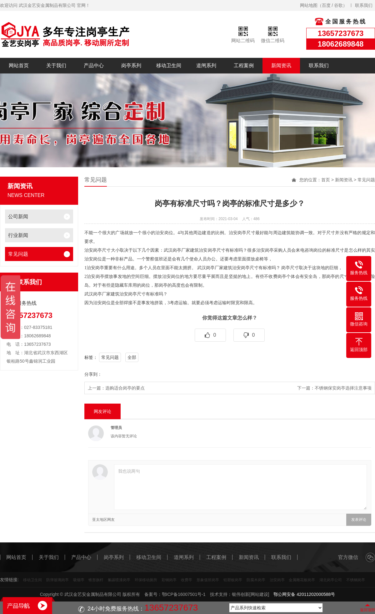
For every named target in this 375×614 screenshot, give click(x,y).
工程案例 (244, 65)
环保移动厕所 (146, 580)
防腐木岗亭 (256, 580)
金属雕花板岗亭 (302, 580)
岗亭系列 (131, 65)
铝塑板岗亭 (232, 580)
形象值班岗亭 (208, 580)
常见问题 (18, 254)
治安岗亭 (277, 580)
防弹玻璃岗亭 (57, 580)
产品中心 (94, 65)
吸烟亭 (78, 580)
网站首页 (19, 65)
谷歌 (338, 5)
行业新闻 (18, 235)
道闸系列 (206, 65)
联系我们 (363, 5)
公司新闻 (18, 216)
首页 (325, 179)
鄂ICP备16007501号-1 (184, 594)
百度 (326, 5)
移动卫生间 (168, 65)
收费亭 (186, 580)
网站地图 (309, 5)
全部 (132, 357)
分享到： (93, 374)
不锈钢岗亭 (355, 580)
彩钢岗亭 (169, 580)
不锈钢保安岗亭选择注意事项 (343, 387)
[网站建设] (259, 594)
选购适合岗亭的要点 (125, 387)
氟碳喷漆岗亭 (119, 580)
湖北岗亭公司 (330, 580)
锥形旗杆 (95, 580)
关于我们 (56, 65)
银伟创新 (240, 594)
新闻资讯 (281, 65)
